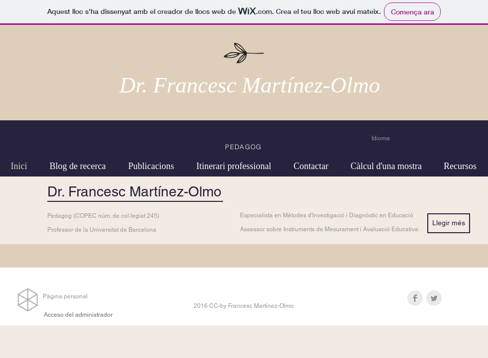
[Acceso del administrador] (78, 315)
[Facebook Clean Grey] (415, 298)
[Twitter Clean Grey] (434, 298)
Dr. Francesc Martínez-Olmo (250, 85)
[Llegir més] (448, 223)
